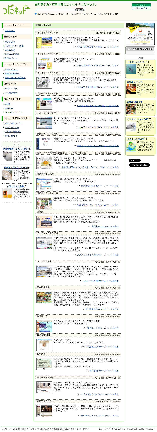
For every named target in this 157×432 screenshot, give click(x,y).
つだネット (10, 31)
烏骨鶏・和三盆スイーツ (15, 167)
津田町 (8, 104)
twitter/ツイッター (13, 112)
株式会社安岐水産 (45, 174)
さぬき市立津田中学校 (47, 73)
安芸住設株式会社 (45, 377)
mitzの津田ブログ (13, 123)
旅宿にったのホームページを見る (103, 328)
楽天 (69, 14)
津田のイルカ (11, 58)
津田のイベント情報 (14, 46)
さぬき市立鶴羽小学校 (47, 54)
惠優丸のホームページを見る (105, 226)
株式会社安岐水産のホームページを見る (100, 186)
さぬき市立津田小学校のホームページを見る (98, 47)
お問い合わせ (11, 136)
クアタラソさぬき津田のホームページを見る (98, 255)
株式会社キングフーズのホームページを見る (98, 205)
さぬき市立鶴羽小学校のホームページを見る (98, 65)
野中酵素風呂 (43, 287)
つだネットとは (12, 127)
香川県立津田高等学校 (47, 94)
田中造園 (41, 354)
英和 (109, 14)
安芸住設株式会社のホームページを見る (100, 394)
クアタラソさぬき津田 (47, 233)
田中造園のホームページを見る (104, 371)
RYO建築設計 (43, 335)
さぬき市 (9, 108)
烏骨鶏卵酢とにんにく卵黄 (15, 149)
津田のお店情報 (12, 54)
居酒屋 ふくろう (134, 82)
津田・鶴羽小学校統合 (15, 78)
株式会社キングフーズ (47, 193)
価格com (78, 14)
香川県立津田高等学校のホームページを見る (98, 106)
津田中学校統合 (12, 73)
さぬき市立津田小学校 (47, 32)
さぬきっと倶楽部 (135, 139)
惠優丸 (40, 212)
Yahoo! (51, 14)
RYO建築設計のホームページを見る (102, 347)
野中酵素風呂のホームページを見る (102, 309)
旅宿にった (42, 316)
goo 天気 (144, 8)
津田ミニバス (11, 89)
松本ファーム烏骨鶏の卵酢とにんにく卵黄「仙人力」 (62, 153)
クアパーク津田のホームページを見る (101, 281)
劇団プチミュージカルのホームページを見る (98, 146)
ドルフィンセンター (46, 113)
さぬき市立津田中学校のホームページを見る (98, 87)
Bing (61, 14)
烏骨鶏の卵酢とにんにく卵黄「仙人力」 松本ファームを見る (90, 167)
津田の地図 (10, 50)
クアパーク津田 (44, 261)
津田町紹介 (10, 42)
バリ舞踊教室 (11, 93)
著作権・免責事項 (13, 132)
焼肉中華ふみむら (45, 401)
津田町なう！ (11, 69)
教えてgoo (91, 14)
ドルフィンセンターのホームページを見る (99, 127)
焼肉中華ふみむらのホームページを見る (100, 415)
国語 (102, 14)
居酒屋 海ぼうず (134, 102)
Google (41, 14)
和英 (117, 14)
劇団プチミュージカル (47, 134)
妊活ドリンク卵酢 (15, 186)
